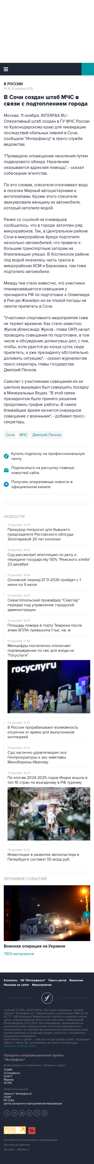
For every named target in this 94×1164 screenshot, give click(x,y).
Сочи (10, 435)
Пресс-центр (57, 980)
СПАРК (8, 1070)
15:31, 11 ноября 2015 (18, 89)
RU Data (9, 1100)
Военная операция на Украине (34, 946)
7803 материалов (19, 954)
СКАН (7, 1097)
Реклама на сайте (16, 985)
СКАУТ (8, 1076)
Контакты (10, 980)
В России (13, 84)
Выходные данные (17, 1145)
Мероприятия (42, 985)
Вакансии (76, 980)
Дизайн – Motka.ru (16, 1149)
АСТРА (8, 1083)
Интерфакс (47, 69)
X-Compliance (12, 1073)
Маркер (9, 1079)
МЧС (23, 435)
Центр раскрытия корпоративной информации (33, 1103)
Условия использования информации (30, 1140)
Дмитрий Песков (46, 435)
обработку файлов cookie (20, 1046)
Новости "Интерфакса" (18, 1093)
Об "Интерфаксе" (32, 980)
